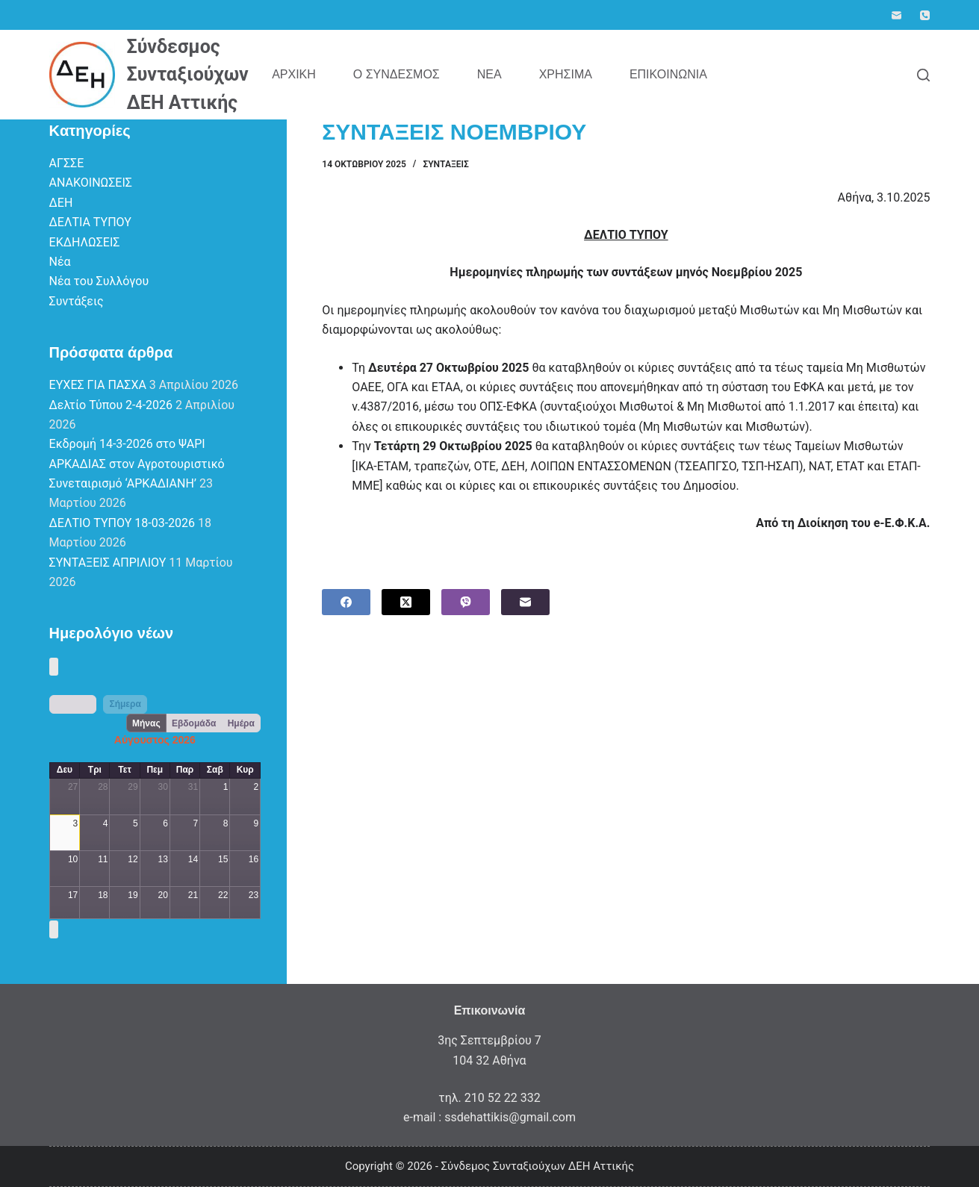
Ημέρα (241, 723)
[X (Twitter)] (406, 602)
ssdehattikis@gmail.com (510, 1117)
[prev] (61, 704)
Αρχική (294, 74)
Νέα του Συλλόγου (99, 281)
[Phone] (925, 15)
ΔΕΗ (61, 203)
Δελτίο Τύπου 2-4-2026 (111, 405)
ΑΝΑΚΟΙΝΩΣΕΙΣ (90, 182)
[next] (84, 704)
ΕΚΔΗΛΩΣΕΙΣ (84, 242)
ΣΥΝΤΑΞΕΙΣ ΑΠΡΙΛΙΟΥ (108, 562)
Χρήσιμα (565, 74)
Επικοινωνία (668, 74)
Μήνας (146, 723)
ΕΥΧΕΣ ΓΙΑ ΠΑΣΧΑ (97, 385)
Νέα (489, 74)
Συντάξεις (445, 164)
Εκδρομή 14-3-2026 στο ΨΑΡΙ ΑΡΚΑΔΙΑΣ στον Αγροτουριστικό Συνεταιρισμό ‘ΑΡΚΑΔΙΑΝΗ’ (137, 463)
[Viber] (465, 602)
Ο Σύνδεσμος (396, 74)
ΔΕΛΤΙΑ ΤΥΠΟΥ (90, 222)
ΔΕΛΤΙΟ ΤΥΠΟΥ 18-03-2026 (122, 523)
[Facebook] (346, 602)
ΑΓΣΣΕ (66, 163)
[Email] (896, 15)
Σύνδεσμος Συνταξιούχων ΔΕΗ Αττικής (188, 74)
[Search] (923, 75)
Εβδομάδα (194, 723)
